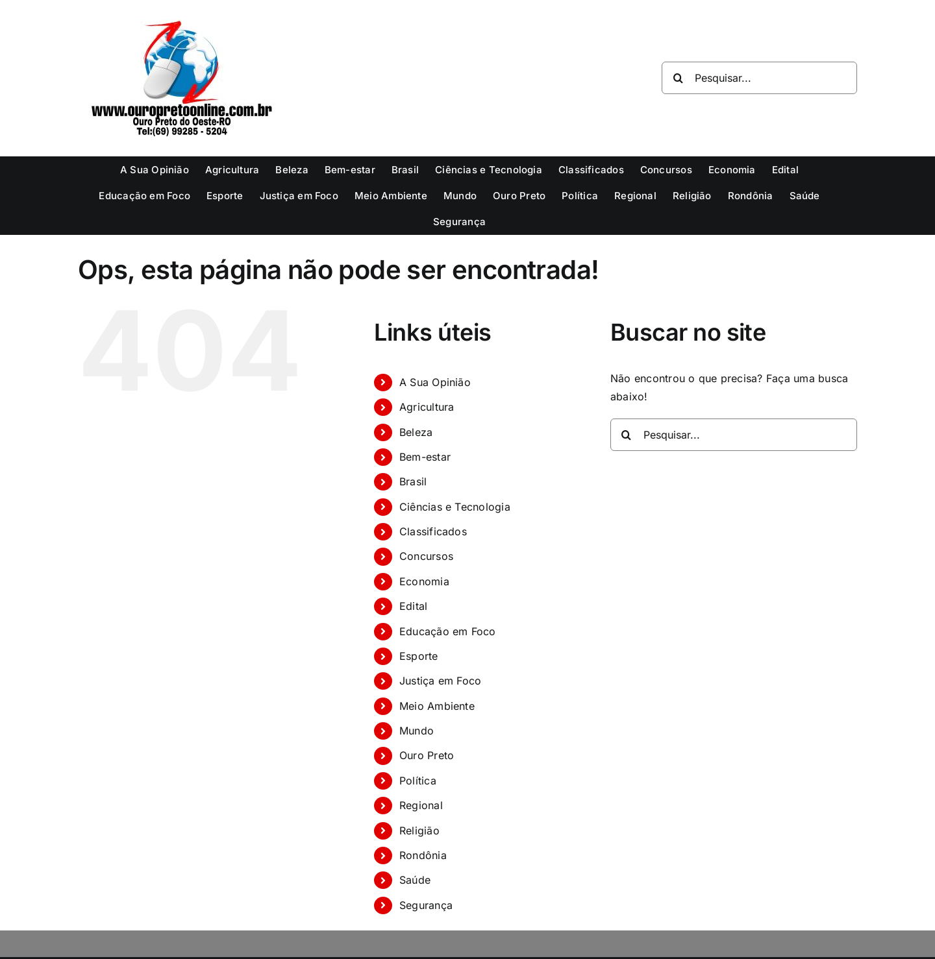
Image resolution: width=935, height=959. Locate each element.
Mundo (416, 730)
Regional (421, 805)
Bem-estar (425, 456)
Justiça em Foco (440, 680)
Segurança (426, 905)
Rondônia (423, 855)
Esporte (418, 655)
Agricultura (427, 406)
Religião (419, 830)
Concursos (426, 556)
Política (417, 780)
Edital (413, 606)
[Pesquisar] (678, 78)
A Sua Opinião (435, 382)
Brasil (413, 481)
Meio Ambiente (437, 705)
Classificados (433, 531)
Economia (424, 581)
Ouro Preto (426, 755)
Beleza (415, 432)
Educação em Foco (447, 631)
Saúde (414, 879)
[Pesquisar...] (759, 78)
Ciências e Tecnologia (454, 506)
